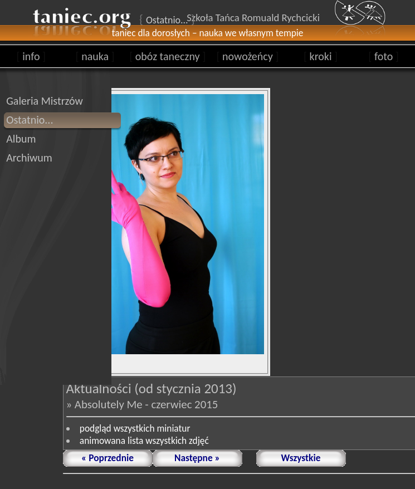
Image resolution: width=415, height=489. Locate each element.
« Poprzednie (107, 458)
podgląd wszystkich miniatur (135, 428)
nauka (95, 56)
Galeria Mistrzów (44, 100)
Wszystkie (301, 458)
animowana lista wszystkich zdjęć (144, 440)
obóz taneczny (167, 56)
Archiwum (29, 157)
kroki (321, 56)
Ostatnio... (29, 119)
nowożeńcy (247, 56)
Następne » (197, 458)
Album (21, 138)
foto (383, 56)
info (31, 56)
